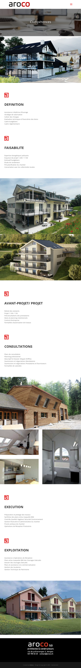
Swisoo (32, 665)
